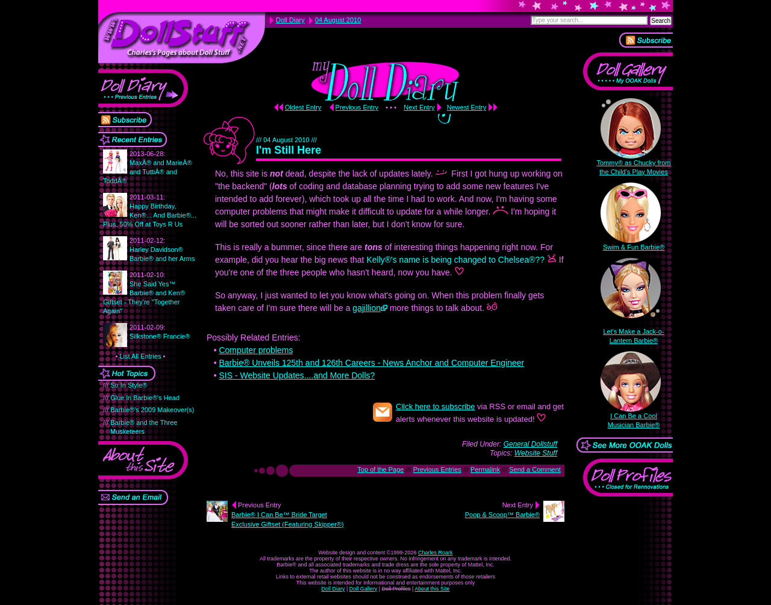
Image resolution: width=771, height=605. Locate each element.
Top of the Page (380, 469)
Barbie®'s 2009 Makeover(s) (152, 409)
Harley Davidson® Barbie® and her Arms (162, 249)
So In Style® (128, 385)
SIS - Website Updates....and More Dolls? (297, 375)
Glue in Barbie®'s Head (144, 397)
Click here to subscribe (435, 406)
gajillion (366, 308)
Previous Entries (437, 469)
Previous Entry (357, 107)
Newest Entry (466, 107)
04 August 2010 (338, 20)
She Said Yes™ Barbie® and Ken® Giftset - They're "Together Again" (144, 293)
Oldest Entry (303, 107)
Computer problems (256, 350)
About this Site (432, 589)
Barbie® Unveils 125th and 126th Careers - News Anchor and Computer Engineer (371, 363)
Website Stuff (535, 453)
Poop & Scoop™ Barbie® (502, 514)
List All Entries (140, 356)
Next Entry (419, 107)
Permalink (485, 469)
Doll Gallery (363, 589)
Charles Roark (435, 553)
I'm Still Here (288, 150)
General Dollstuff (530, 444)
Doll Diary (333, 589)
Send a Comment (535, 469)
